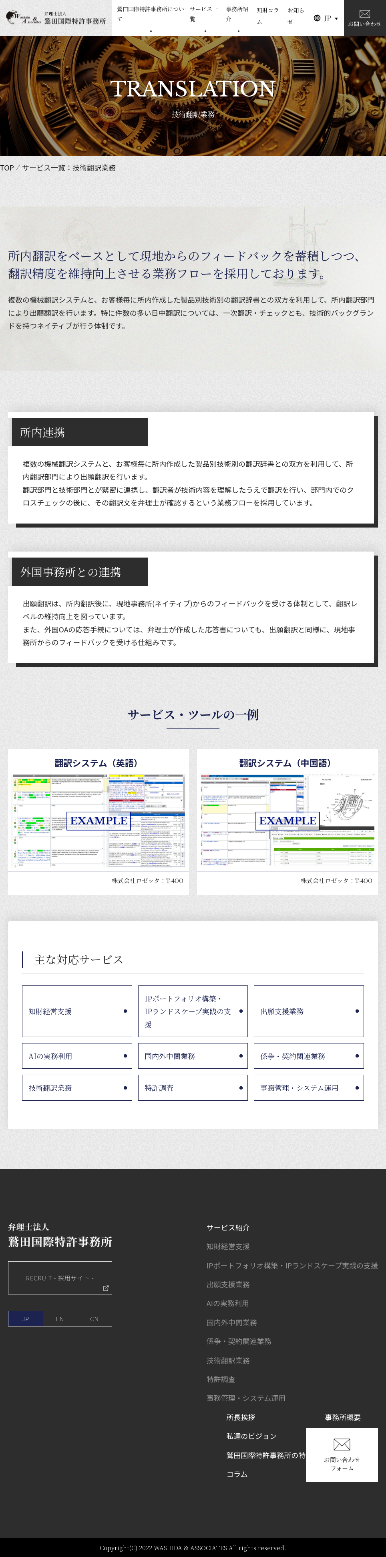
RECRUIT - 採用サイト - (68, 1283)
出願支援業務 (282, 1011)
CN (94, 1318)
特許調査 (159, 1087)
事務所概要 (343, 1417)
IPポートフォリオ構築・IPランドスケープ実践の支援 (188, 1011)
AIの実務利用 (50, 1056)
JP (327, 17)
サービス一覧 (204, 14)
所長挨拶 (240, 1417)
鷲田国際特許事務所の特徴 (269, 1455)
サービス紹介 (228, 1227)
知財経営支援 (50, 1011)
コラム (236, 1474)
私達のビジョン (251, 1436)
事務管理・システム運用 (299, 1087)
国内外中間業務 (170, 1056)
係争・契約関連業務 (292, 1056)
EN (60, 1318)
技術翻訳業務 (50, 1087)
